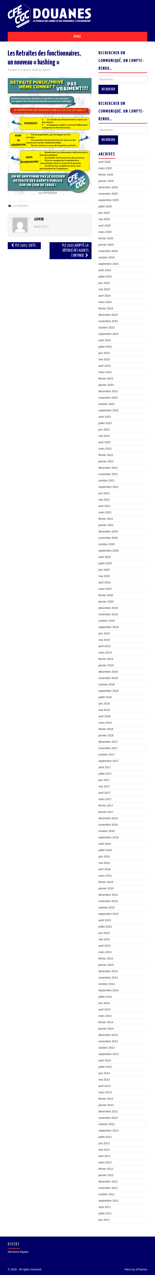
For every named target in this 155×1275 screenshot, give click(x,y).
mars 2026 (105, 168)
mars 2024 (105, 302)
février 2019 (105, 658)
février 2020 (105, 595)
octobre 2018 (106, 684)
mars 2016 (105, 875)
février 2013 (105, 1098)
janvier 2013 (106, 1105)
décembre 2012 (108, 1111)
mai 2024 (104, 289)
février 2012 (105, 1168)
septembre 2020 (108, 550)
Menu (77, 36)
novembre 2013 (108, 1041)
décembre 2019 (108, 607)
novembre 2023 (108, 321)
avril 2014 (104, 1009)
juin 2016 (104, 856)
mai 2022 (104, 435)
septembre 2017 (108, 760)
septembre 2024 (108, 263)
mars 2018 (105, 722)
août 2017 (104, 767)
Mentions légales (18, 1251)
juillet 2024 (105, 276)
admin (46, 69)
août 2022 (104, 416)
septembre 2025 (108, 200)
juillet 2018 (105, 697)
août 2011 (104, 1207)
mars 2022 (105, 448)
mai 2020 (104, 576)
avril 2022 (104, 442)
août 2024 (104, 270)
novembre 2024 (108, 251)
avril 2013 (104, 1085)
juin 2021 (104, 493)
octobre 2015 (106, 907)
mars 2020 (105, 588)
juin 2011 (104, 1219)
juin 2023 (104, 353)
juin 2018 (104, 703)
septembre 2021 (108, 486)
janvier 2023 (106, 384)
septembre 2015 (108, 913)
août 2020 (104, 557)
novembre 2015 (108, 901)
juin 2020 (104, 569)
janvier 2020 (106, 601)
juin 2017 (104, 780)
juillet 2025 (105, 206)
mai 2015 (104, 939)
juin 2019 (104, 633)
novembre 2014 (108, 977)
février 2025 (105, 238)
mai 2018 (104, 709)
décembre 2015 (108, 894)
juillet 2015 (105, 926)
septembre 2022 (108, 410)
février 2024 (105, 308)
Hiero (127, 1269)
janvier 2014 (106, 1028)
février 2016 (105, 882)
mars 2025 (105, 231)
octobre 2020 (106, 544)
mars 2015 (105, 952)
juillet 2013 (105, 1066)
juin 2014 (104, 1003)
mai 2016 (104, 862)
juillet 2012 (105, 1136)
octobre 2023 (106, 327)
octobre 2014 (106, 984)
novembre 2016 (108, 824)
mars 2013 (105, 1092)
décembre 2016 (108, 818)
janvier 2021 (106, 525)
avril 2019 (104, 646)
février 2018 (105, 729)
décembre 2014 (108, 971)
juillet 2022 (105, 423)
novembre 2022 (108, 397)
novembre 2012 (108, 1117)
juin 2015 (104, 933)
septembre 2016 (108, 837)
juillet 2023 (105, 346)
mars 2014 (105, 1015)
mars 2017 (105, 799)
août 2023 (104, 340)
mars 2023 (105, 372)
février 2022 (105, 455)
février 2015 (105, 958)
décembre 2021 (108, 467)
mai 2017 (104, 786)
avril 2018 (104, 716)
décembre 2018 (108, 671)
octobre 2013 (106, 1047)
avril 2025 (104, 225)
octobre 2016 (106, 831)
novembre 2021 (108, 474)
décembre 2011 (108, 1181)
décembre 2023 (108, 314)
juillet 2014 (105, 996)
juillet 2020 (105, 563)
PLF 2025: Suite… (24, 245)
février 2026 (105, 174)
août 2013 (104, 1060)
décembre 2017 (108, 741)
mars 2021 (105, 512)
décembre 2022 (108, 391)
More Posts (41, 227)
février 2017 (105, 805)
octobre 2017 (106, 754)
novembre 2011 (108, 1187)
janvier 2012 (106, 1175)
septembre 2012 (108, 1130)
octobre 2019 (106, 620)
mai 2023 (104, 359)
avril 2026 (104, 161)
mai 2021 (104, 499)
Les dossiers (20, 205)
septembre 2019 (108, 627)
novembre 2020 (108, 537)
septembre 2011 (108, 1200)
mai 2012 (104, 1149)
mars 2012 (105, 1162)
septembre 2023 (108, 333)
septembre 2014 (108, 990)
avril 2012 (104, 1156)
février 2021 (105, 518)
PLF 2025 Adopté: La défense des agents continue (75, 250)
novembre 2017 (108, 748)
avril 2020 (104, 582)
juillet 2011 (105, 1213)
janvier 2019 (106, 665)
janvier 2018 (106, 735)
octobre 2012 (106, 1124)
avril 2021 (104, 506)
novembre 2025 (108, 193)
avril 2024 (104, 295)
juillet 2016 (105, 850)
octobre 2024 (106, 257)
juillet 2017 (105, 773)
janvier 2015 (106, 964)
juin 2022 (104, 429)
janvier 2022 (106, 461)
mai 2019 (104, 639)
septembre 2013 (108, 1054)
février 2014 (105, 1022)
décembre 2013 (108, 1034)
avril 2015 (104, 945)
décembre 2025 (108, 187)
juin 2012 (104, 1143)
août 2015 (104, 920)
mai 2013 (104, 1079)
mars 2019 (105, 652)
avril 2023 (104, 365)
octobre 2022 (106, 404)
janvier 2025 (106, 244)
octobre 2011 (106, 1194)
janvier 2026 (106, 181)
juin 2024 (104, 282)
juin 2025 (104, 212)
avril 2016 (104, 869)
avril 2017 (104, 792)
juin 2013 (104, 1073)
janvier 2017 (106, 811)
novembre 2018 (108, 678)
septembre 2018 (108, 690)
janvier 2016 (106, 888)
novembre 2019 (108, 614)
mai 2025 (104, 219)
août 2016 (104, 843)
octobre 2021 (106, 480)
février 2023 (105, 378)
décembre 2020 (108, 531)
